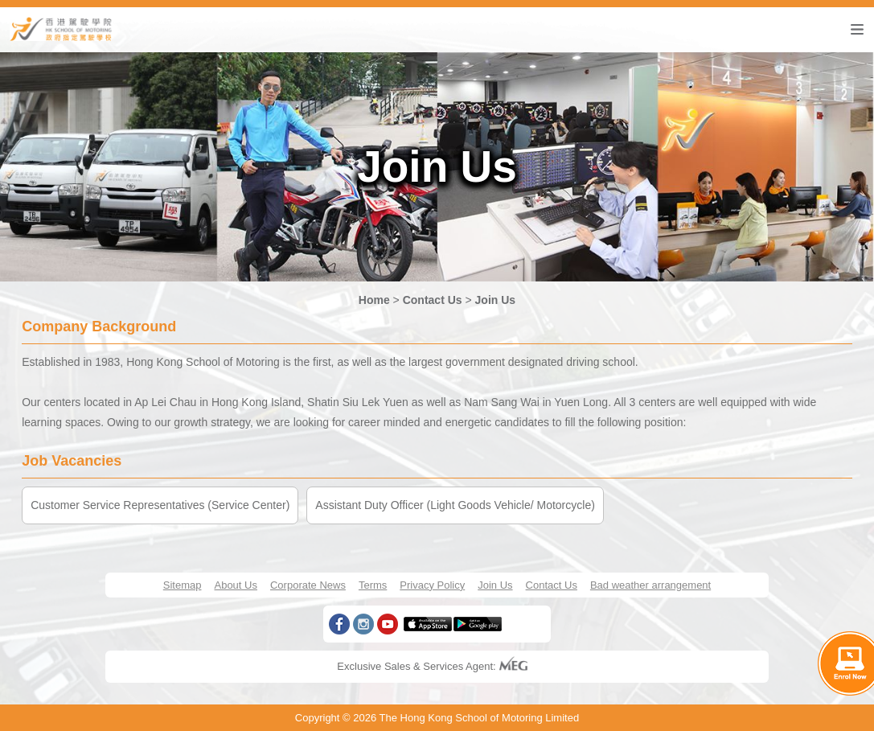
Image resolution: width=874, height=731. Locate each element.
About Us (235, 585)
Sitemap (182, 585)
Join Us (495, 300)
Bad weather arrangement (650, 585)
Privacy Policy (432, 585)
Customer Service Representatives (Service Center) (160, 505)
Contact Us (432, 300)
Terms (373, 585)
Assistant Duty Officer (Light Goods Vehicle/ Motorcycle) (455, 505)
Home (374, 300)
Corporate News (308, 585)
